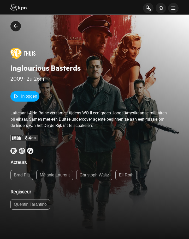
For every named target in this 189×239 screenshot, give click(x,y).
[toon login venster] (161, 8)
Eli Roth (126, 175)
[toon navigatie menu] (173, 8)
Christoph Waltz (94, 175)
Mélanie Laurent (55, 175)
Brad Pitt (22, 175)
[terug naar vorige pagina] (15, 26)
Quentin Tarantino (30, 204)
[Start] (18, 8)
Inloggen (25, 96)
